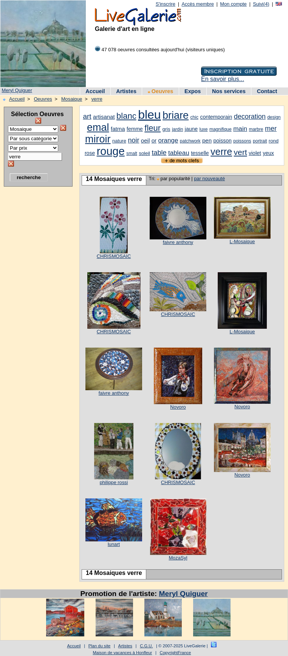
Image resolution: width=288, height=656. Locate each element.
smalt (131, 153)
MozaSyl (178, 558)
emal (98, 127)
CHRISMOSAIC (114, 256)
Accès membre (197, 4)
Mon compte (233, 4)
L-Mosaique (242, 241)
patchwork (190, 141)
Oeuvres (160, 91)
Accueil (95, 91)
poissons (242, 141)
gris (166, 129)
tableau (178, 152)
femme (135, 129)
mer (271, 128)
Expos (192, 91)
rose (90, 153)
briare (176, 115)
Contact (267, 91)
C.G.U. (146, 646)
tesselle (200, 153)
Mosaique (71, 99)
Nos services (229, 91)
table (159, 152)
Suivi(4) (261, 4)
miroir (98, 139)
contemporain (216, 117)
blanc (126, 116)
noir (133, 140)
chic (194, 117)
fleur (152, 128)
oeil (145, 140)
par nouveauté (209, 178)
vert (240, 152)
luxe (203, 129)
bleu (149, 114)
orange (168, 140)
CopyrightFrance (175, 652)
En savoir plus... (222, 79)
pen (207, 140)
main (240, 128)
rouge (111, 151)
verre (96, 99)
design (273, 117)
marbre (256, 129)
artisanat (104, 116)
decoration (250, 116)
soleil (144, 153)
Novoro (178, 407)
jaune (191, 129)
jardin (177, 129)
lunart (114, 544)
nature (119, 141)
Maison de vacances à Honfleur (122, 652)
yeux (268, 153)
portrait (260, 141)
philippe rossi (114, 482)
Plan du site (99, 646)
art (87, 116)
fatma (118, 129)
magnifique (220, 129)
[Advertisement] (34, 303)
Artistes (126, 91)
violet (255, 153)
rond (274, 141)
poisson (223, 141)
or (154, 140)
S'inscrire (165, 4)
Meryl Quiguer (17, 90)
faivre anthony (178, 242)
